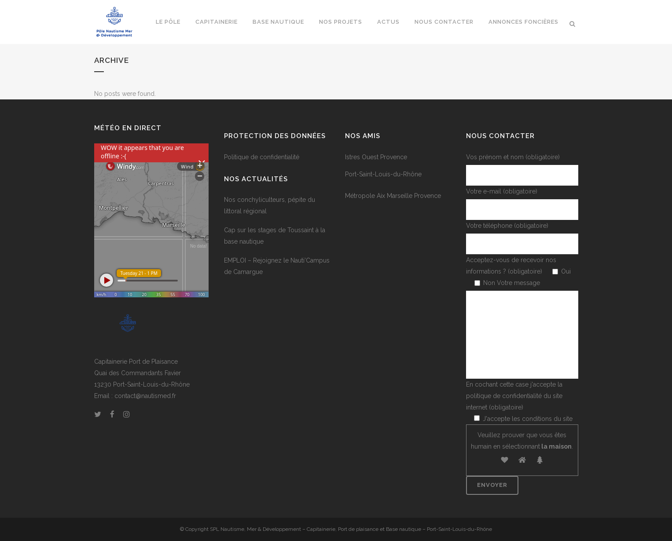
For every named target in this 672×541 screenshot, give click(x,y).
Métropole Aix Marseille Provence (393, 195)
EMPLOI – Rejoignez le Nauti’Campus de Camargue (277, 266)
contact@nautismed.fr (145, 395)
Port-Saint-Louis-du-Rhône (383, 174)
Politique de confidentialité (261, 157)
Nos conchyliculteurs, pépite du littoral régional (269, 205)
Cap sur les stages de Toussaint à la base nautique (274, 236)
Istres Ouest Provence (376, 157)
